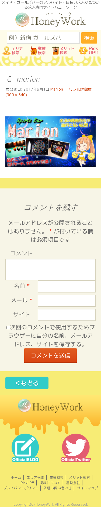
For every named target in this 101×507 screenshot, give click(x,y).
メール (21, 300)
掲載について (50, 482)
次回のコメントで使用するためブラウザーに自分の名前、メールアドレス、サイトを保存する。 (51, 335)
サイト (21, 314)
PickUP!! (27, 482)
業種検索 (57, 477)
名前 (22, 286)
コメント (21, 253)
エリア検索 (35, 477)
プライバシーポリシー (20, 487)
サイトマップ (87, 487)
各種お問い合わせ (58, 487)
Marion (56, 89)
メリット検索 (79, 477)
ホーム (16, 477)
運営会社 (73, 482)
